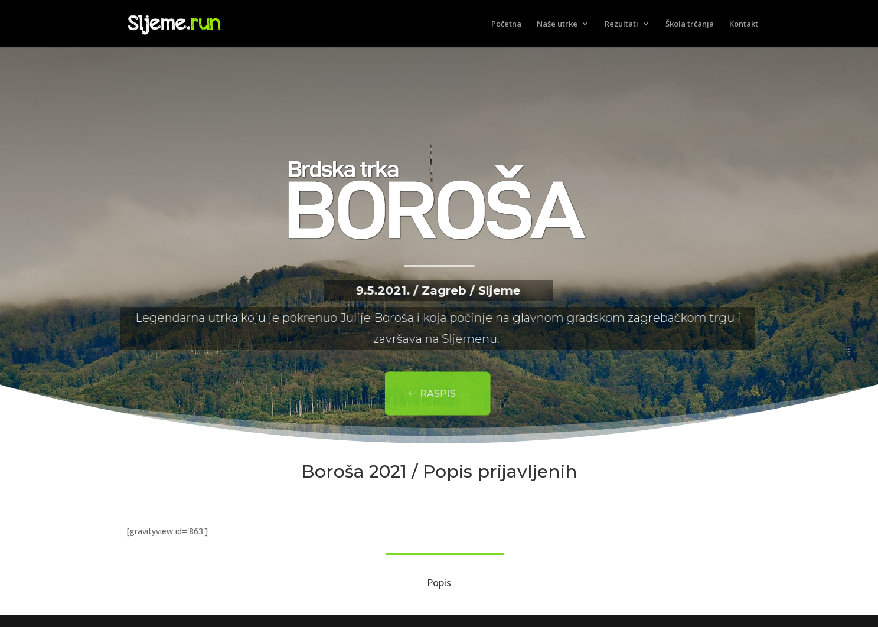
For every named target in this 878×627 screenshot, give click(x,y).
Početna (506, 24)
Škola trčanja (689, 24)
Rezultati (621, 24)
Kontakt (743, 24)
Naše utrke (557, 24)
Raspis (432, 393)
